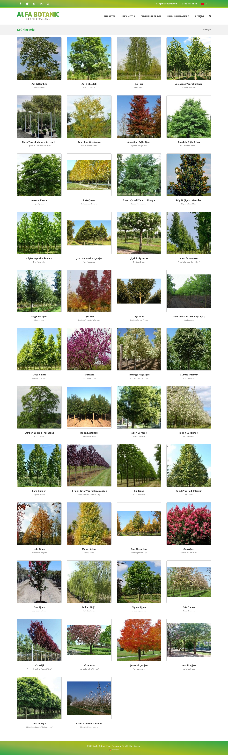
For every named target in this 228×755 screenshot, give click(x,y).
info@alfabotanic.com (167, 3)
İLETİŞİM (199, 16)
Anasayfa (206, 29)
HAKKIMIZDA (128, 16)
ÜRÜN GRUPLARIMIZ (178, 16)
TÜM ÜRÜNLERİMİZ (151, 16)
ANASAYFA (109, 16)
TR (205, 4)
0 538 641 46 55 (189, 3)
